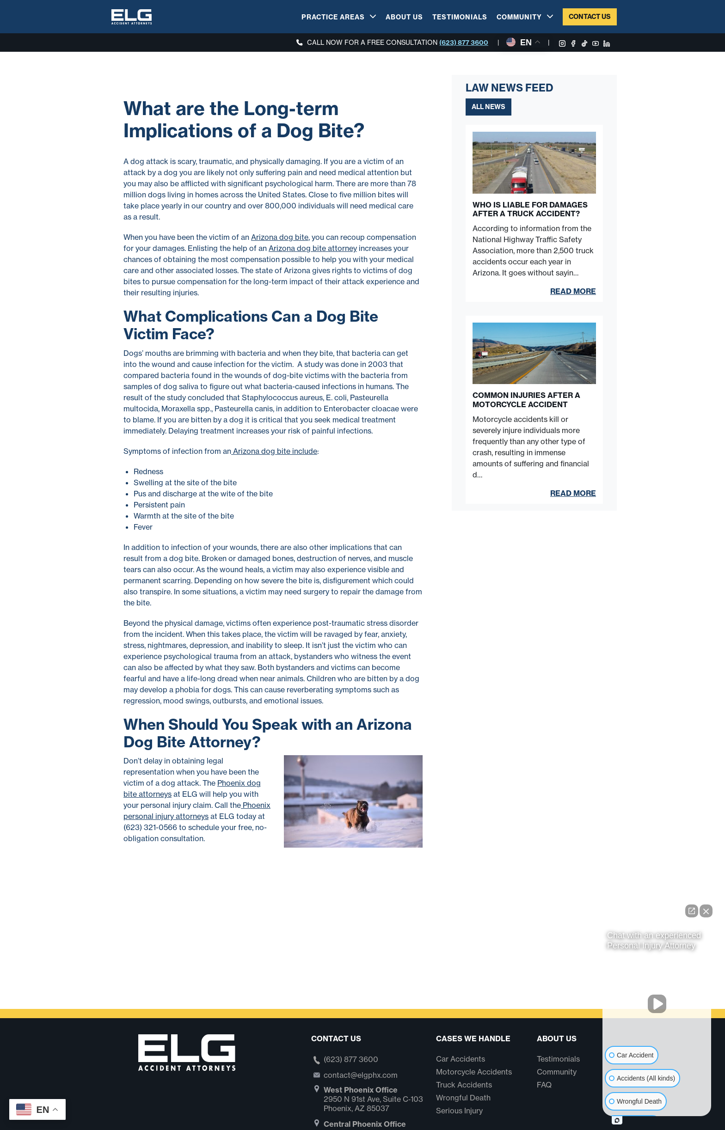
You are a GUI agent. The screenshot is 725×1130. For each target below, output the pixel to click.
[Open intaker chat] (617, 1120)
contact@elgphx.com (361, 1075)
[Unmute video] (657, 1004)
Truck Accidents (464, 1084)
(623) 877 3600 (463, 42)
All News (488, 107)
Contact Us (590, 16)
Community (519, 17)
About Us (404, 17)
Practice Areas (333, 17)
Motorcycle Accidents (474, 1071)
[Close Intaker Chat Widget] (706, 910)
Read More (573, 291)
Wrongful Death (463, 1097)
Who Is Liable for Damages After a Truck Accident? (530, 209)
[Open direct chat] (691, 910)
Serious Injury (459, 1110)
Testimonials (459, 17)
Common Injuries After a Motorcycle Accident (526, 400)
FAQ (544, 1084)
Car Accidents (460, 1058)
